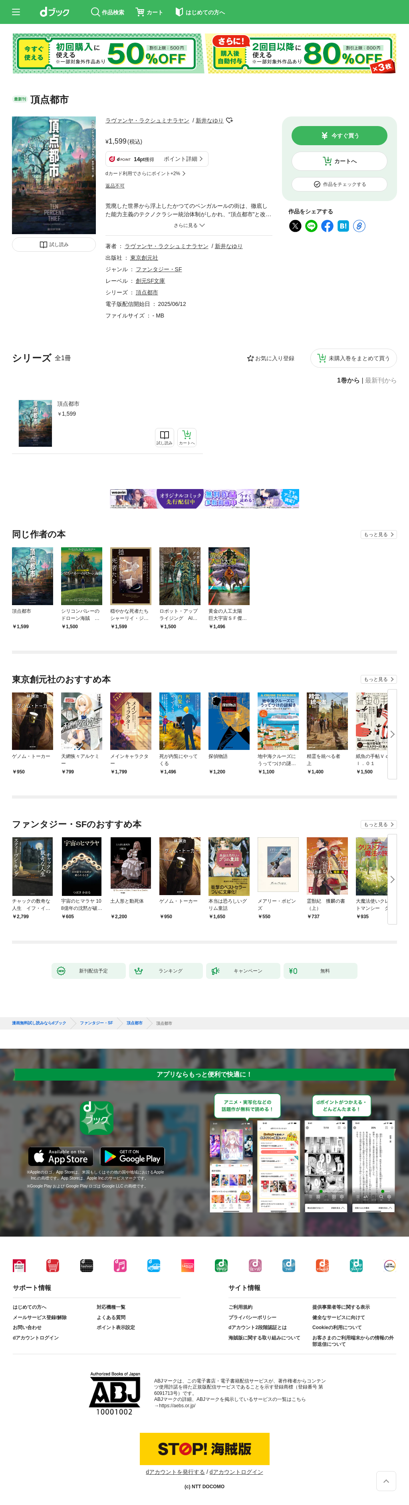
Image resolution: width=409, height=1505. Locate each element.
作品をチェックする (344, 184)
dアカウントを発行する (175, 1472)
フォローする (229, 120)
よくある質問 (111, 1317)
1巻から (348, 380)
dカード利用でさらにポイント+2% (142, 173)
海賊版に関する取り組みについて (264, 1338)
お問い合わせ (27, 1327)
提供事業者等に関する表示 (341, 1307)
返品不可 (115, 186)
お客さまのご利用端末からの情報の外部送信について (353, 1341)
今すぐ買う (345, 135)
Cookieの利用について (337, 1327)
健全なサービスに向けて (338, 1317)
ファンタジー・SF (159, 269)
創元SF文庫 (150, 281)
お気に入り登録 (274, 358)
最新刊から (381, 380)
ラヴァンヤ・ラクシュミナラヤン (147, 120)
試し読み (59, 244)
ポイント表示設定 (116, 1327)
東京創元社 (144, 257)
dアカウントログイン (36, 1338)
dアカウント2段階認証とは (257, 1327)
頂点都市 (68, 403)
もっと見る (376, 534)
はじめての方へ (29, 1307)
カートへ (345, 161)
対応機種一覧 (111, 1307)
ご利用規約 (240, 1307)
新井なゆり (210, 120)
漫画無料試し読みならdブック (39, 1023)
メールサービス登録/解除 (40, 1317)
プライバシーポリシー (252, 1317)
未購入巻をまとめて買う (359, 358)
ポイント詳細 (180, 159)
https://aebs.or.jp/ (177, 1405)
